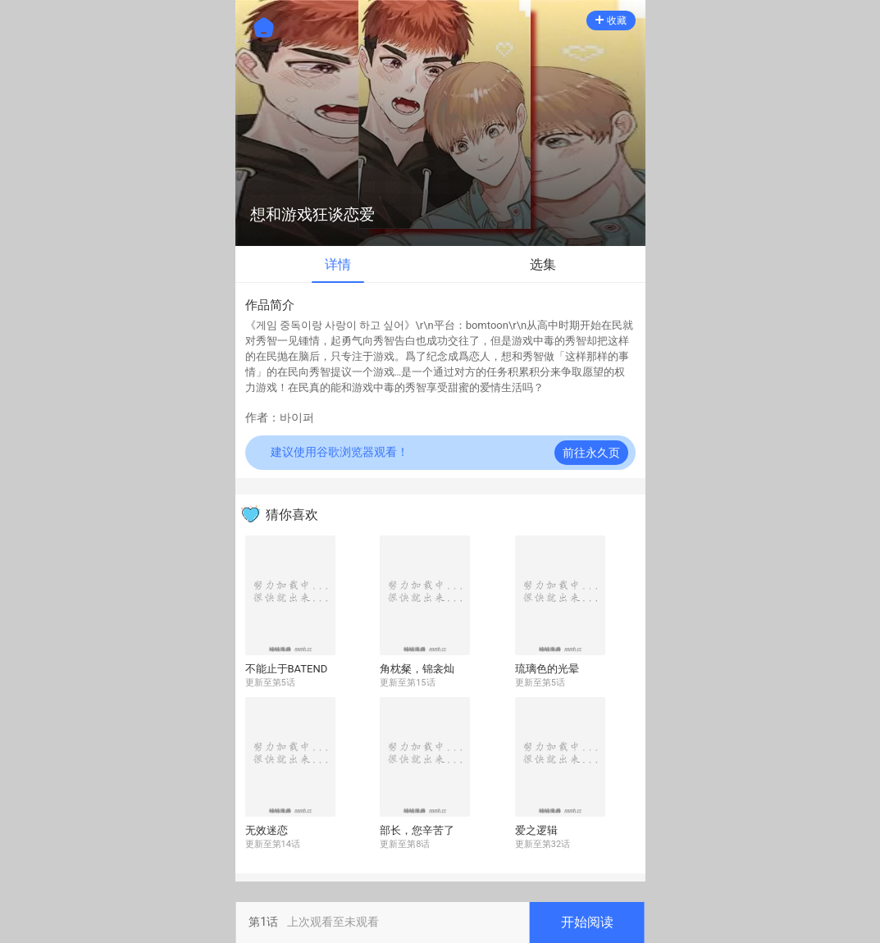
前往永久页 (591, 452)
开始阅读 (587, 922)
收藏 (611, 20)
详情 (338, 264)
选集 (543, 264)
